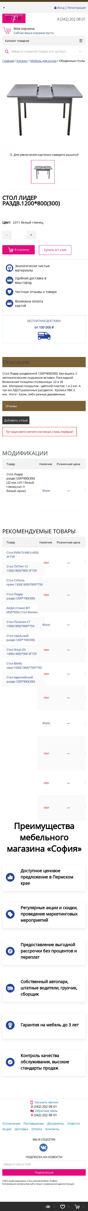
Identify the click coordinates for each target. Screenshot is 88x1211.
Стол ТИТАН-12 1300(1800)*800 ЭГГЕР (21, 568)
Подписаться (44, 1172)
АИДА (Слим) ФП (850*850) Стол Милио (22, 610)
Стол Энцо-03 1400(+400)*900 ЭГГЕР (21, 651)
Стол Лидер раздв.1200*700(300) (20, 596)
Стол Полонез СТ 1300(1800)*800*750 (20, 624)
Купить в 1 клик (55, 250)
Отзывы (11, 406)
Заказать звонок (44, 1102)
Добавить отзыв (16, 420)
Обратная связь (44, 1111)
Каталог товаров (43, 41)
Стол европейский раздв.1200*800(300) (20, 679)
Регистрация (76, 8)
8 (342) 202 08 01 (71, 19)
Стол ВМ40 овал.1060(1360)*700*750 (24, 665)
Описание (15, 362)
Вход (60, 8)
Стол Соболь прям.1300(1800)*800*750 (24, 582)
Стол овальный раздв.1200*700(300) (20, 638)
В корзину (18, 250)
